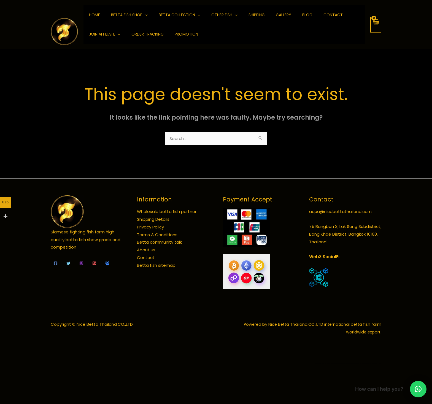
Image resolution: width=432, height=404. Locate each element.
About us (146, 250)
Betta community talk (159, 242)
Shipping (257, 15)
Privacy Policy (150, 227)
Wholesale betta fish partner (166, 211)
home (94, 15)
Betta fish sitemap (156, 265)
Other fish (221, 15)
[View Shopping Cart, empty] (375, 25)
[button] (418, 389)
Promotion (186, 34)
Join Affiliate (102, 34)
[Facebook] (55, 263)
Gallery (283, 15)
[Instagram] (81, 263)
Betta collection (177, 15)
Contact (333, 15)
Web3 (315, 257)
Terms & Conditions (157, 235)
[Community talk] (107, 263)
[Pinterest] (94, 263)
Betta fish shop (126, 15)
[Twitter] (68, 263)
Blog (307, 15)
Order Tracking (147, 34)
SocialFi (331, 257)
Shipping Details (153, 219)
